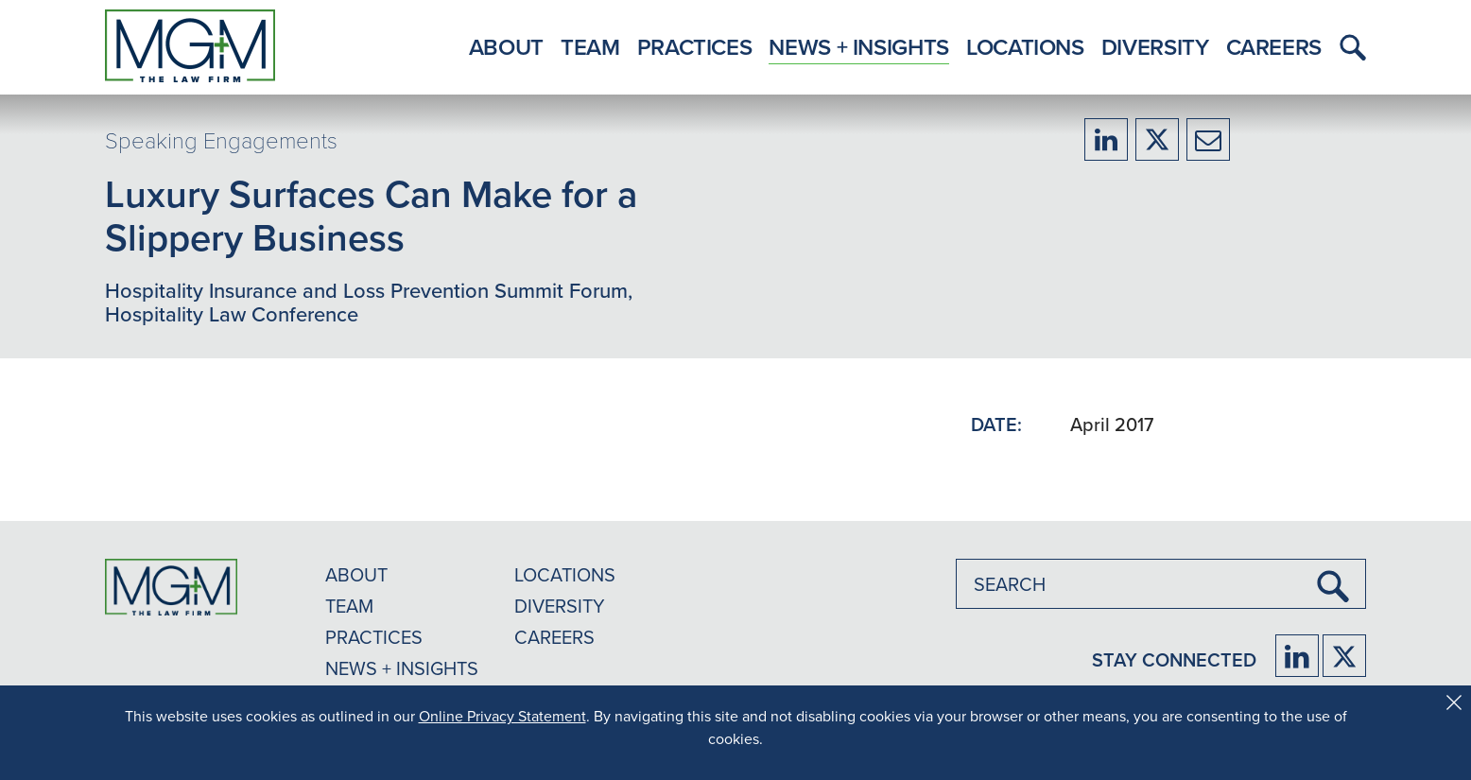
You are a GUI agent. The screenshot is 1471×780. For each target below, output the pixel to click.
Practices (695, 46)
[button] (1348, 47)
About (506, 46)
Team (590, 46)
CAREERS (554, 636)
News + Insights (859, 46)
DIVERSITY (559, 605)
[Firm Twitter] (1344, 655)
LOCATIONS (564, 574)
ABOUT (356, 574)
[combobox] (1161, 584)
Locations (1025, 46)
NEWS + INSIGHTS (401, 668)
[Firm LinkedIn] (1297, 655)
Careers (1274, 46)
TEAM (349, 605)
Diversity (1155, 46)
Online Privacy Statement (502, 715)
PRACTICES (374, 636)
